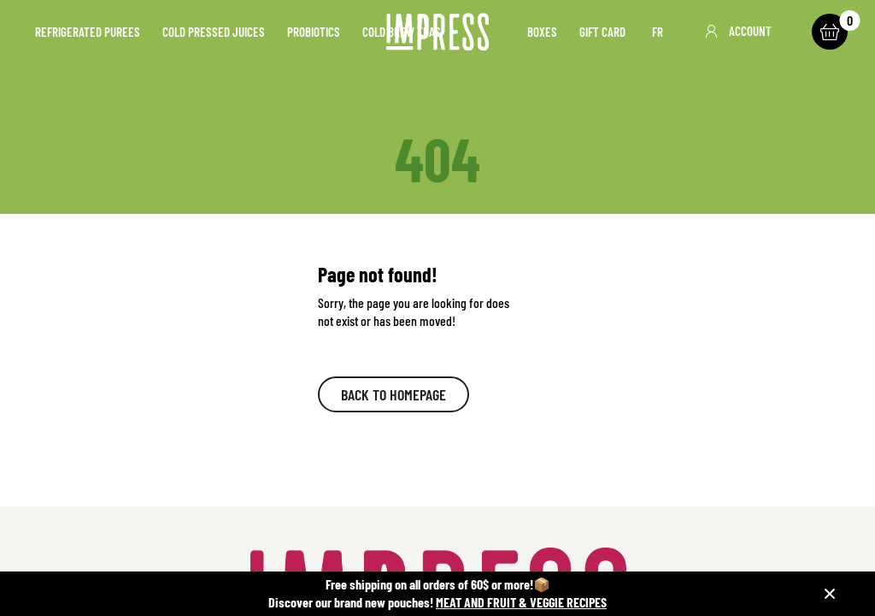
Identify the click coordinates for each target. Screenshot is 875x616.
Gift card (602, 31)
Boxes (542, 31)
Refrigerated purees (87, 31)
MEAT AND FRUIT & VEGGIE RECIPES (521, 602)
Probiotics (313, 31)
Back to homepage (393, 394)
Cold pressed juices (213, 31)
